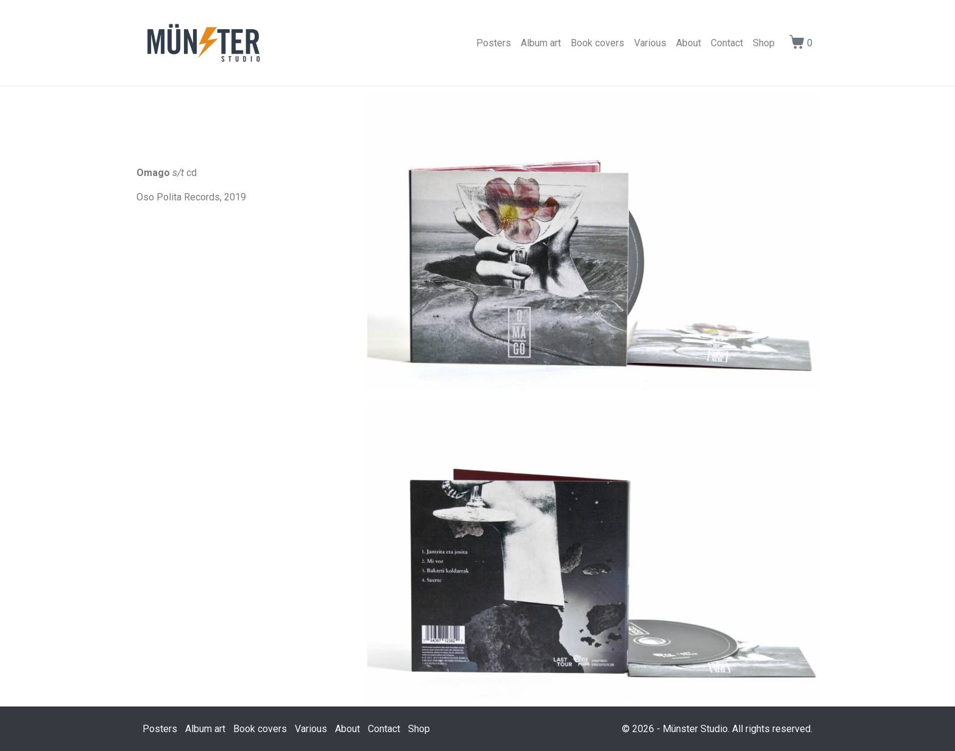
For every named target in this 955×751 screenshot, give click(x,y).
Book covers (597, 43)
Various (650, 43)
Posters (493, 43)
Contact (727, 43)
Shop (764, 43)
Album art (541, 43)
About (688, 43)
